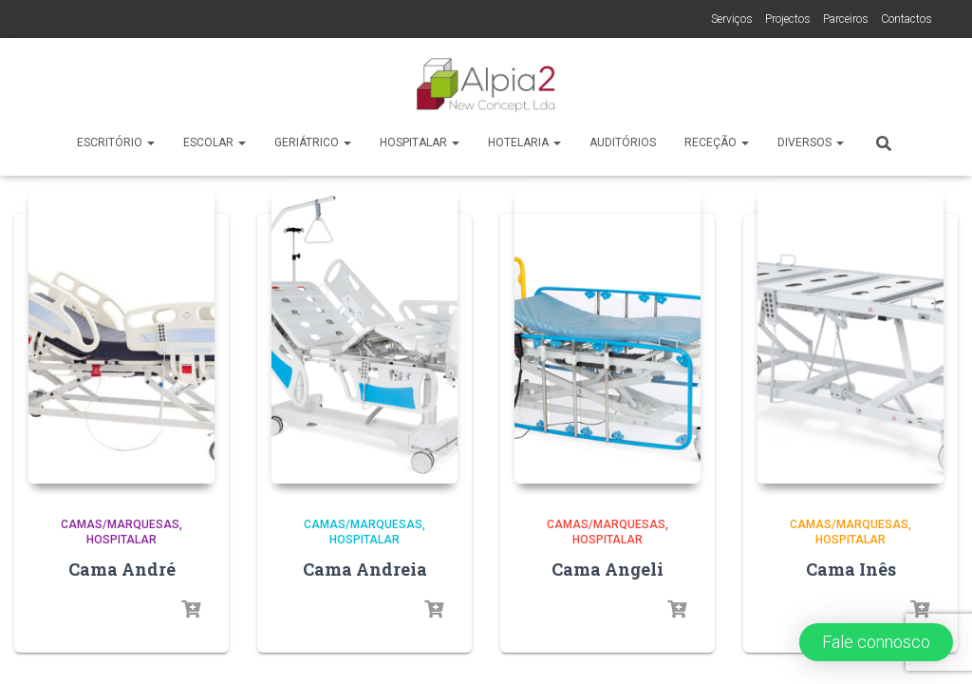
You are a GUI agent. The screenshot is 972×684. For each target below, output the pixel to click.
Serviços (732, 19)
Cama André (122, 469)
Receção (716, 142)
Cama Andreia (365, 469)
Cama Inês (851, 469)
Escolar (214, 142)
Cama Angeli (607, 469)
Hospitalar (419, 142)
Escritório (116, 142)
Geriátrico (312, 142)
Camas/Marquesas (120, 424)
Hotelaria (524, 142)
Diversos (810, 142)
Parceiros (846, 19)
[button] (876, 642)
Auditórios (622, 142)
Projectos (788, 19)
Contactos (906, 19)
